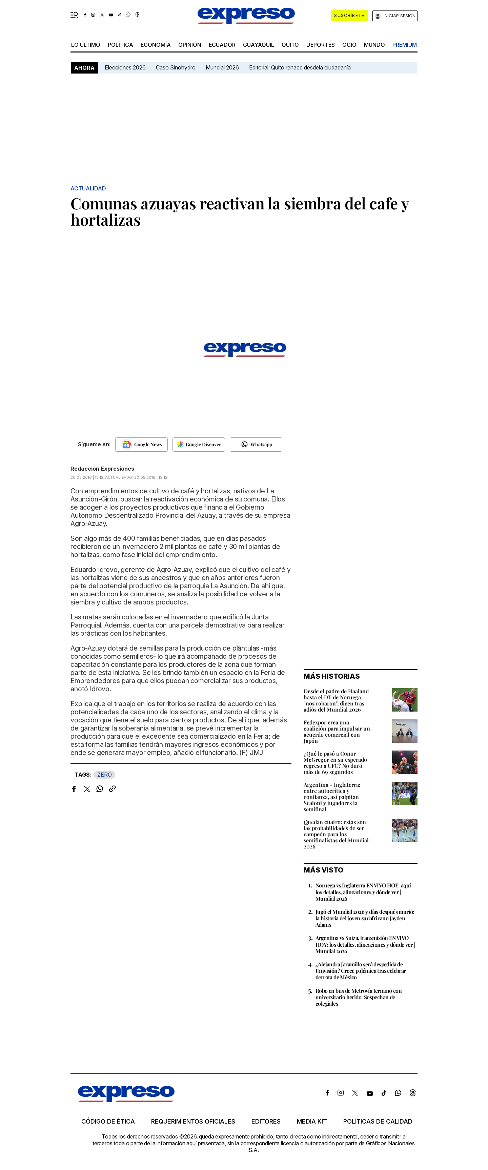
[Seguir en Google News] (141, 444)
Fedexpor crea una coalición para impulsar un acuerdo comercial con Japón (337, 731)
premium (404, 45)
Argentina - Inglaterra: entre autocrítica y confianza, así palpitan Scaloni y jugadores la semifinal (332, 797)
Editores (266, 1121)
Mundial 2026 (222, 67)
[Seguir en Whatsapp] (256, 444)
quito (290, 45)
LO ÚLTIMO (85, 45)
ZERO (104, 774)
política (120, 45)
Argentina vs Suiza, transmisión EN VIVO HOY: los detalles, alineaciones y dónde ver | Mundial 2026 (365, 944)
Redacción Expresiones (102, 468)
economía (156, 45)
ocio (349, 45)
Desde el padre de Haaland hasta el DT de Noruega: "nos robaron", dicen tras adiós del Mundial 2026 (336, 700)
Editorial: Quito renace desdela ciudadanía (300, 67)
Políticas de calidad (377, 1121)
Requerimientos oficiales (193, 1121)
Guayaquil (258, 45)
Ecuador (222, 45)
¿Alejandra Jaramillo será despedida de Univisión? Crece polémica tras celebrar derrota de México (361, 971)
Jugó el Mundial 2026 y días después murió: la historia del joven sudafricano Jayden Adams (365, 918)
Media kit (312, 1121)
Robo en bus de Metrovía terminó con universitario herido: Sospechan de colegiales (359, 997)
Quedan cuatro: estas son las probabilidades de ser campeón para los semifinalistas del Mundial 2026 (336, 834)
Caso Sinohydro (176, 67)
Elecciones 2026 (125, 67)
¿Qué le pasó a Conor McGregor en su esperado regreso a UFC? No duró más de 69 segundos (335, 762)
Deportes (320, 45)
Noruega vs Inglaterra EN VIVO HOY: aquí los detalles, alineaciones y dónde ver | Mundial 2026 (363, 892)
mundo (374, 45)
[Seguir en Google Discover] (198, 444)
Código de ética (108, 1121)
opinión (189, 45)
